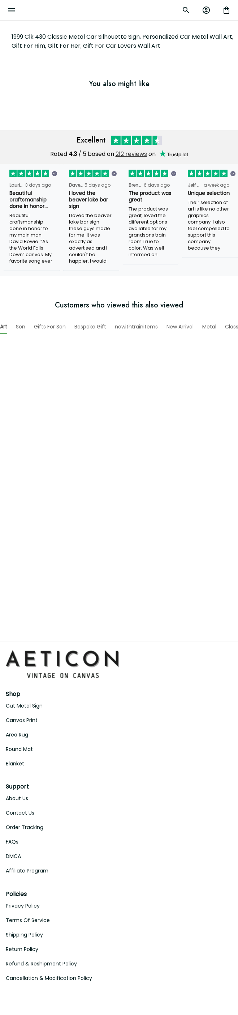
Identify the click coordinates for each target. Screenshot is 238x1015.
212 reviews (131, 144)
